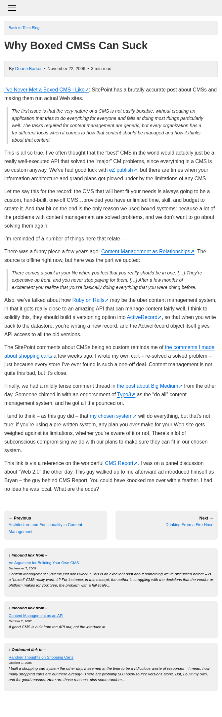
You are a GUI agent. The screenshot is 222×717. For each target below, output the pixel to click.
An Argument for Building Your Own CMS (44, 562)
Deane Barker (28, 68)
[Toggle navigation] (111, 7)
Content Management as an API (36, 615)
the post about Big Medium (147, 386)
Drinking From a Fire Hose (189, 524)
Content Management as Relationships (145, 251)
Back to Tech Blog (24, 27)
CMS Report (119, 463)
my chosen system (111, 416)
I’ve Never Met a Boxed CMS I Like (44, 89)
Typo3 (124, 394)
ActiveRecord (142, 317)
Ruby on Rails (88, 300)
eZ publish (121, 170)
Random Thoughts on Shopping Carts (41, 657)
